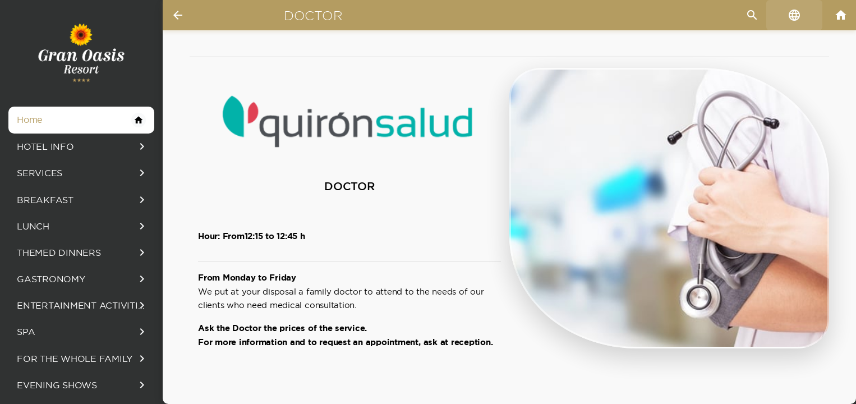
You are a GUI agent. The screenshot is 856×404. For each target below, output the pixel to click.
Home (81, 120)
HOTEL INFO (83, 146)
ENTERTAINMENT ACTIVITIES (83, 305)
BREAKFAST (83, 199)
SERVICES (83, 173)
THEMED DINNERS (83, 252)
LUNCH (83, 226)
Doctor (313, 16)
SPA (83, 331)
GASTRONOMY (83, 279)
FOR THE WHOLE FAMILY (83, 358)
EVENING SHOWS (83, 385)
